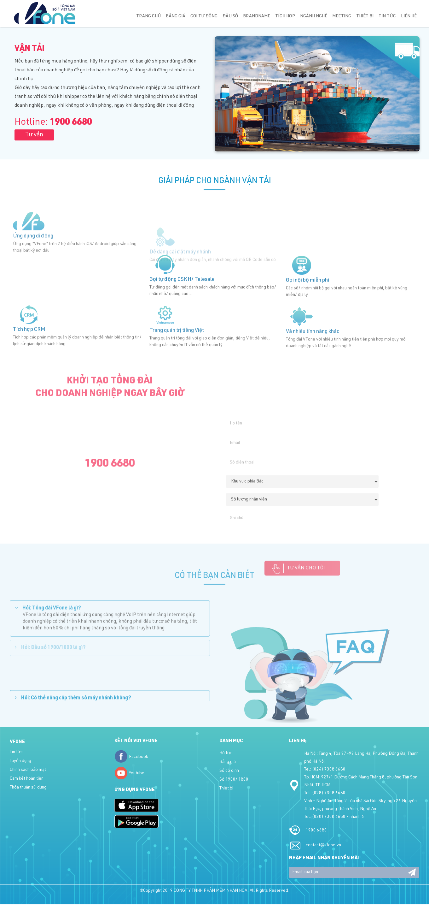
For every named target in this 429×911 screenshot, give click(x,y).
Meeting (341, 16)
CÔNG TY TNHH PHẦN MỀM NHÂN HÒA (210, 891)
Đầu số (230, 16)
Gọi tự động (203, 16)
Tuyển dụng (20, 761)
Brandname (256, 16)
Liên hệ (409, 16)
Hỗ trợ (225, 753)
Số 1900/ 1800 (233, 779)
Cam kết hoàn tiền (26, 779)
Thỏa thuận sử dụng (28, 787)
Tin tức (387, 16)
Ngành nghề (313, 16)
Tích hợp (285, 16)
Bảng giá (175, 16)
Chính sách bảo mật (28, 770)
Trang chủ (148, 16)
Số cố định (229, 771)
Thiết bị (365, 16)
